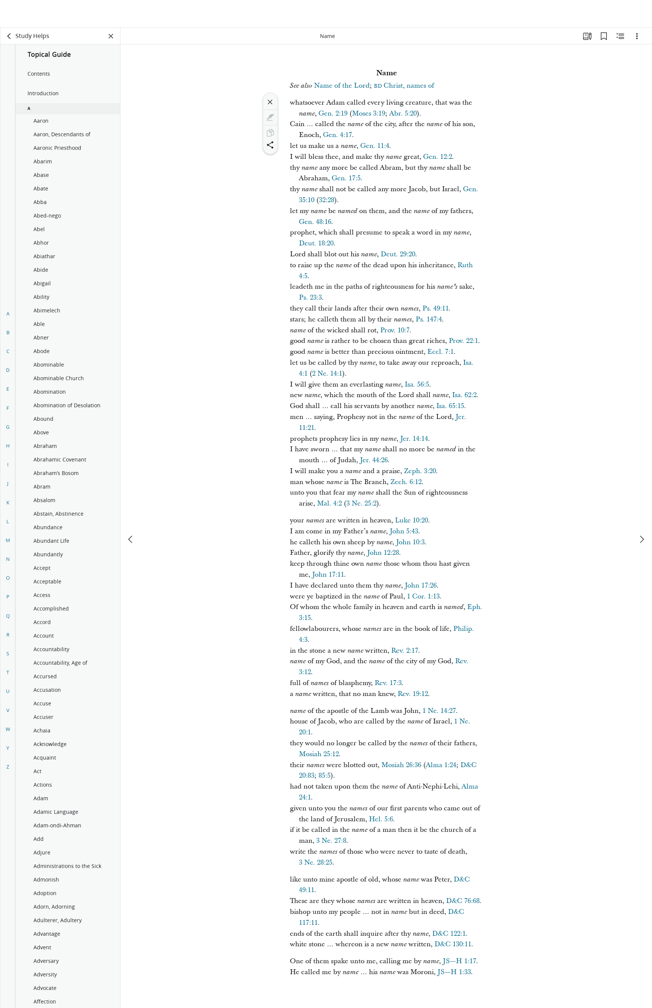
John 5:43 (404, 531)
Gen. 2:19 (332, 113)
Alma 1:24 (441, 765)
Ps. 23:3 (310, 297)
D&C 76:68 (463, 901)
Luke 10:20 (411, 520)
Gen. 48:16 (315, 222)
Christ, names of (404, 85)
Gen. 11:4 (374, 146)
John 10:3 (410, 542)
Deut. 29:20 (398, 254)
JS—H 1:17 (459, 961)
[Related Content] (620, 36)
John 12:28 (383, 552)
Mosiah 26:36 (401, 765)
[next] (641, 511)
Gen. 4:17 (337, 135)
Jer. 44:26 (374, 460)
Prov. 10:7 (395, 330)
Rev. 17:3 (388, 683)
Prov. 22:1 (463, 341)
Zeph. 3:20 (420, 471)
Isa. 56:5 (417, 384)
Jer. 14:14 (414, 438)
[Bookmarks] (603, 36)
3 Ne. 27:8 (331, 840)
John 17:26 (421, 585)
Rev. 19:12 (413, 694)
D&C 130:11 (452, 944)
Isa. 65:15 (450, 406)
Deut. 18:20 (316, 243)
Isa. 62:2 (464, 395)
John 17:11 (328, 574)
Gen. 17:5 (346, 178)
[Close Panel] (111, 36)
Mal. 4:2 (329, 503)
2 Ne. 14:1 (327, 373)
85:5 (324, 775)
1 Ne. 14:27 (439, 711)
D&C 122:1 (449, 933)
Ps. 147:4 (429, 319)
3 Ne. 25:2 (361, 503)
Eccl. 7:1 (440, 351)
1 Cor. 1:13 (423, 596)
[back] (9, 36)
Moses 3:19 (368, 113)
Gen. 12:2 (437, 156)
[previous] (131, 511)
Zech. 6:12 (406, 482)
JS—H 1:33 (454, 972)
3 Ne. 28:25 (315, 862)
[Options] (636, 36)
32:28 (326, 200)
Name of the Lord (342, 85)
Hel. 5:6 (381, 819)
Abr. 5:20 (403, 113)
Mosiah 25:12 (319, 754)
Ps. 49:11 (435, 308)
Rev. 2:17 (404, 650)
